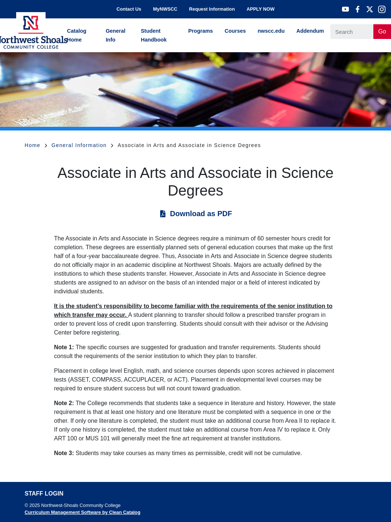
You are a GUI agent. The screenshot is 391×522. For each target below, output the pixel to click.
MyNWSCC (165, 9)
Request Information (212, 9)
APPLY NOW (261, 9)
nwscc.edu (271, 31)
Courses (235, 31)
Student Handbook (153, 35)
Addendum (310, 31)
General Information (82, 145)
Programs (200, 31)
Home (36, 145)
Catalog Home (76, 35)
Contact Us (128, 9)
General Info (116, 35)
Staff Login (44, 493)
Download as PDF (201, 214)
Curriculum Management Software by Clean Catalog (82, 512)
